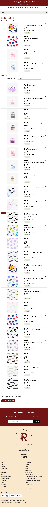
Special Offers (4, 508)
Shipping (27, 491)
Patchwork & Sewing (6, 498)
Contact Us (27, 487)
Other (2, 504)
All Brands (3, 506)
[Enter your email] (22, 443)
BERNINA (3, 496)
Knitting (3, 489)
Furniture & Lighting (5, 500)
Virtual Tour (27, 504)
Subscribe (36, 443)
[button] (1, 7)
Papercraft (3, 494)
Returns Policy (28, 493)
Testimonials (28, 511)
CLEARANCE (4, 487)
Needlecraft (4, 491)
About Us (27, 489)
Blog (26, 509)
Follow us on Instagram (8, 400)
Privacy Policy (28, 494)
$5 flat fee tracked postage (24, 3)
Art (1, 493)
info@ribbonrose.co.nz (24, 472)
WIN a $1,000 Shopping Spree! (32, 502)
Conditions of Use (29, 496)
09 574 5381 (25, 4)
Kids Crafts (3, 502)
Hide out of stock (12, 78)
